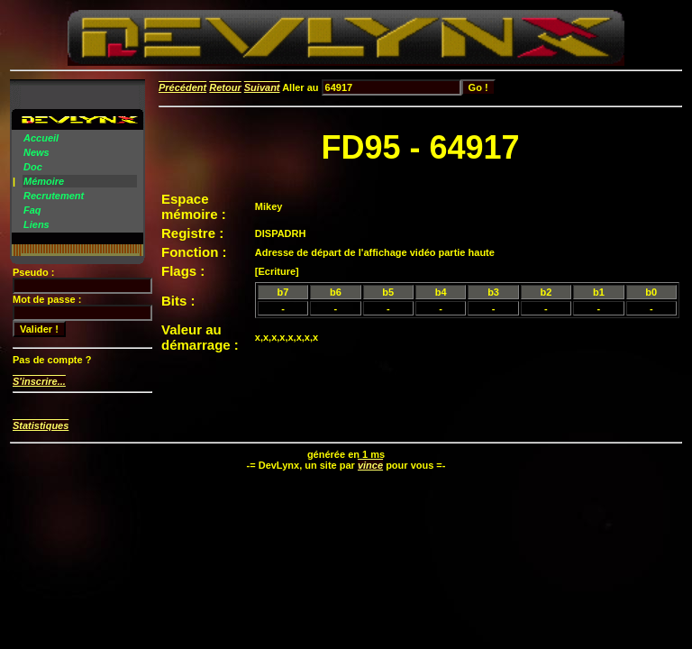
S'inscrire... (39, 381)
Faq (32, 210)
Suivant (262, 87)
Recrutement (53, 195)
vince (370, 465)
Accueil (41, 138)
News (36, 152)
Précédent (182, 87)
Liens (36, 224)
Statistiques (40, 425)
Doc (32, 166)
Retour (225, 87)
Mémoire (43, 181)
